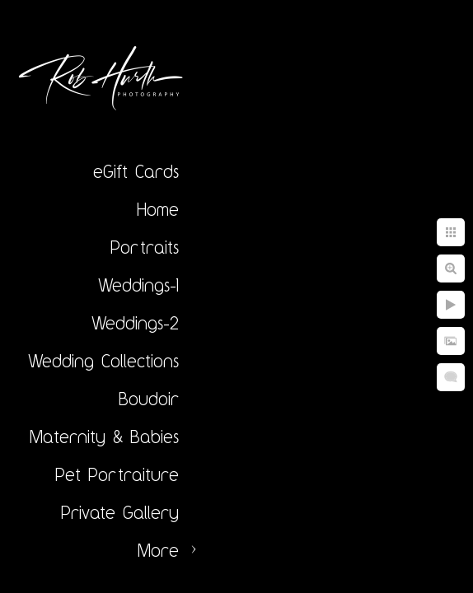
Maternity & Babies (104, 436)
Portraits (144, 247)
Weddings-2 (135, 323)
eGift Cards (136, 171)
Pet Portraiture (117, 474)
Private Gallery (120, 512)
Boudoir (149, 399)
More (158, 550)
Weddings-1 (138, 285)
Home (158, 209)
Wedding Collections (103, 361)
